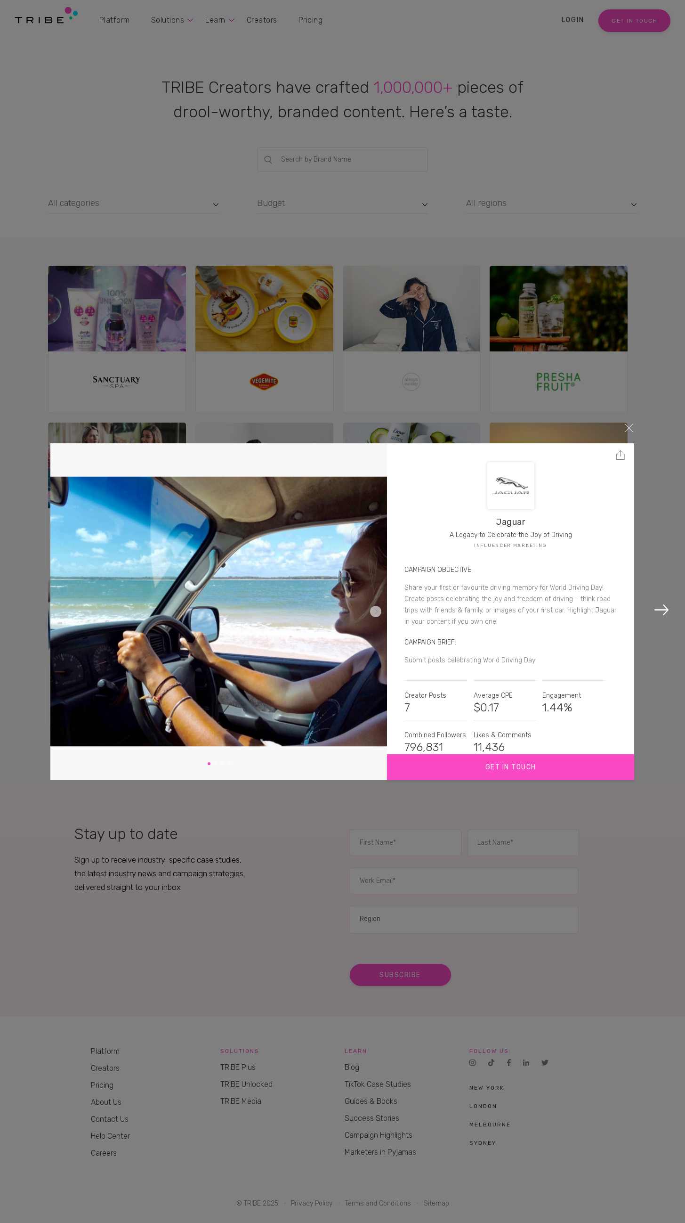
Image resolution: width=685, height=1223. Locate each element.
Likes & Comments (503, 735)
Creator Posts (425, 696)
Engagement (561, 696)
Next (375, 611)
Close (629, 428)
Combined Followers (435, 735)
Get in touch (510, 767)
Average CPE (493, 696)
